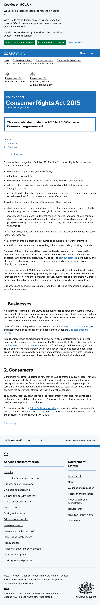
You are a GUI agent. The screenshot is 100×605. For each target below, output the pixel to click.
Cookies (26, 575)
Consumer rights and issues (69, 60)
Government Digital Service (18, 583)
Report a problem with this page (80, 440)
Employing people (13, 525)
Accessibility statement (45, 575)
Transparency (75, 508)
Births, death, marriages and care (21, 478)
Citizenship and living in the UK (20, 495)
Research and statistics (80, 493)
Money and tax (12, 542)
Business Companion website (74, 326)
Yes (30, 440)
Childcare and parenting (17, 489)
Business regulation (44, 60)
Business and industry (22, 60)
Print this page (15, 154)
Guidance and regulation (81, 487)
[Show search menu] (92, 53)
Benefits (8, 472)
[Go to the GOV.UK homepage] (14, 53)
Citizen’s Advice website (43, 408)
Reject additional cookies (51, 42)
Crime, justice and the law (17, 501)
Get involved (74, 520)
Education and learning (16, 519)
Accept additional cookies (19, 42)
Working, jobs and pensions (18, 560)
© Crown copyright (86, 596)
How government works (80, 514)
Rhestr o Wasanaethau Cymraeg (46, 579)
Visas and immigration (15, 554)
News (71, 481)
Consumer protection (17, 63)
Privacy (15, 575)
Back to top (10, 423)
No (42, 440)
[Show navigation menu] (81, 53)
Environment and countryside (19, 531)
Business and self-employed (19, 483)
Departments (75, 476)
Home (6, 60)
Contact (65, 575)
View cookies (75, 42)
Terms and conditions (15, 579)
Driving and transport (15, 513)
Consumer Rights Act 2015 (42, 63)
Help (6, 575)
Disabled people (12, 507)
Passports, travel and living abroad (22, 548)
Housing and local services (18, 536)
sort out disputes (68, 257)
